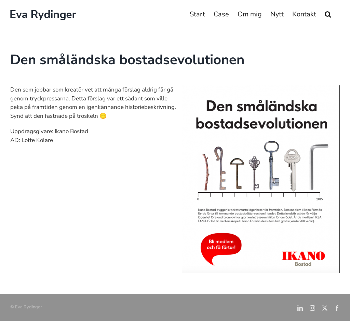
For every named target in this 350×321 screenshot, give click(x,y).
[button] (328, 14)
